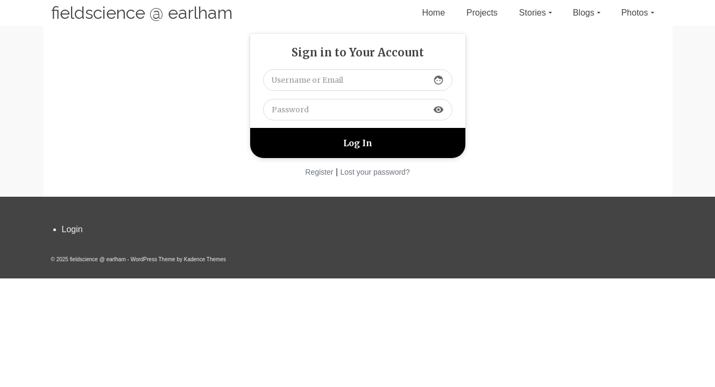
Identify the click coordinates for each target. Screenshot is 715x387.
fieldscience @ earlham (141, 13)
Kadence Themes (205, 259)
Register (319, 172)
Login (72, 229)
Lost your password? (375, 172)
